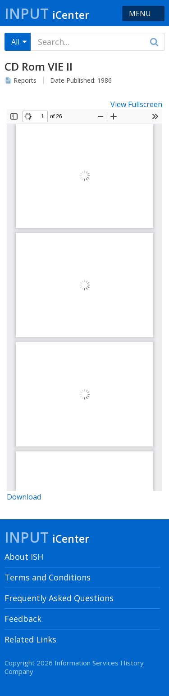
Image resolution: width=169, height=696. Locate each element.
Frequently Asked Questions (59, 598)
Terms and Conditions (48, 577)
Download (24, 497)
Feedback (23, 618)
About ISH (24, 556)
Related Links (30, 639)
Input (47, 13)
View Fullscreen (136, 104)
